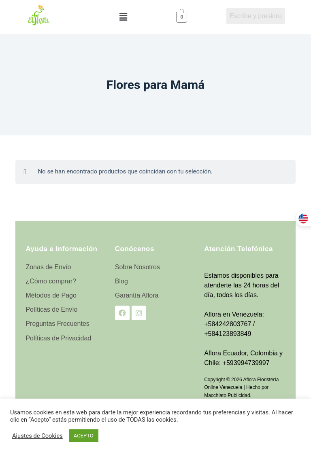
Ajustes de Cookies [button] (37, 435)
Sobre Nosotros (137, 267)
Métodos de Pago (51, 295)
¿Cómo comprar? (51, 281)
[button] (123, 17)
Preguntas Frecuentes (57, 323)
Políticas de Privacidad (58, 338)
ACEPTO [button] (84, 436)
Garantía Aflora (137, 295)
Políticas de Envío (51, 309)
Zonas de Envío (48, 267)
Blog (121, 281)
